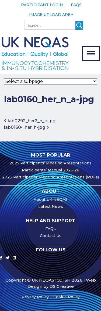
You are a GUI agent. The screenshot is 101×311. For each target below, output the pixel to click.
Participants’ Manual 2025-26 (50, 170)
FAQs (76, 4)
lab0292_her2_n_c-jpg (29, 120)
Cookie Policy (66, 297)
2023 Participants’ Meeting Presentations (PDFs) (50, 177)
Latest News (50, 206)
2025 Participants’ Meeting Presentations (50, 163)
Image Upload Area (51, 14)
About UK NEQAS (51, 199)
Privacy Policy (35, 297)
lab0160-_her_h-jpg (26, 127)
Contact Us (50, 235)
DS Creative (62, 286)
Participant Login (42, 4)
